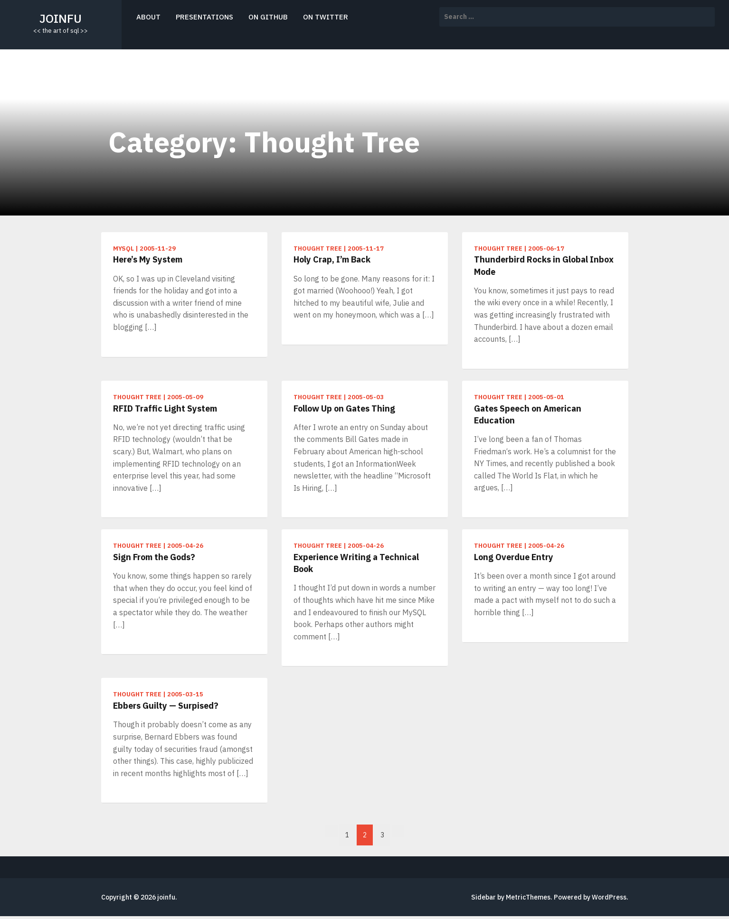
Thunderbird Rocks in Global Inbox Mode (544, 265)
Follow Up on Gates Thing (344, 408)
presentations (204, 16)
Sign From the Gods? (154, 557)
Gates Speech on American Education (527, 414)
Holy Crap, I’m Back (331, 259)
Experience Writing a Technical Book (356, 563)
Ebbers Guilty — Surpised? (165, 705)
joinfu (60, 18)
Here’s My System (147, 259)
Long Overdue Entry (513, 557)
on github (268, 16)
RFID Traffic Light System (165, 408)
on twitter (325, 16)
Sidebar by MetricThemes (510, 897)
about (148, 16)
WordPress (609, 897)
